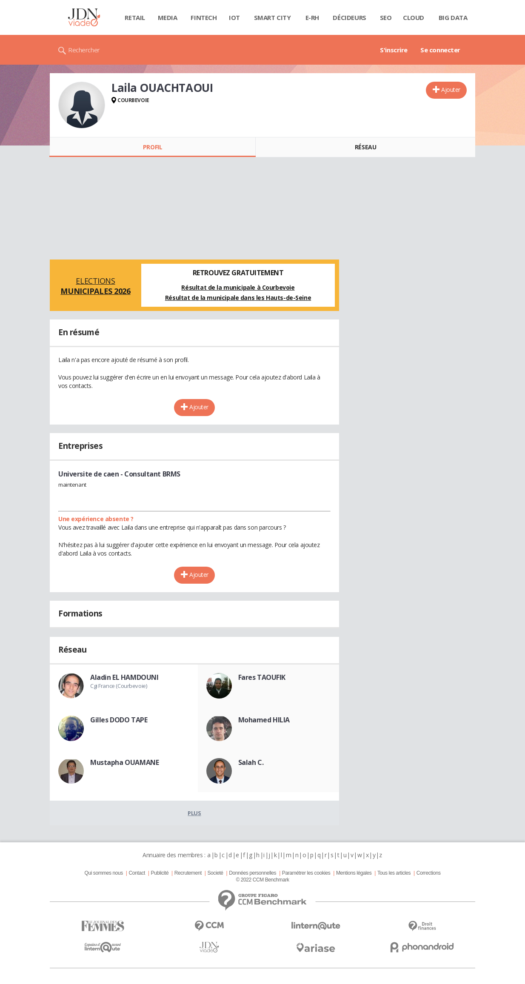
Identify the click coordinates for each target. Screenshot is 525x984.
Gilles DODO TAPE (118, 719)
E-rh (312, 17)
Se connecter (440, 50)
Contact (137, 873)
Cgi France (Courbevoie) (118, 686)
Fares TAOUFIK (262, 677)
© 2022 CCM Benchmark (262, 880)
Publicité (160, 873)
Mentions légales (353, 873)
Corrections (429, 873)
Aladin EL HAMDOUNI (124, 677)
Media (167, 17)
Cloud (413, 17)
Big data (453, 17)
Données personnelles (252, 873)
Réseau (365, 147)
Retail (135, 17)
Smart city (272, 17)
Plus (194, 813)
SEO (386, 17)
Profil (152, 147)
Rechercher (84, 50)
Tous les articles (394, 873)
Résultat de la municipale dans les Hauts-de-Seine (238, 298)
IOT (234, 17)
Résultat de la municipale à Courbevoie (237, 287)
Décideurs (349, 17)
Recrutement (188, 873)
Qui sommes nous (103, 873)
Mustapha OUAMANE (124, 762)
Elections (95, 286)
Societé (215, 873)
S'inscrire (394, 50)
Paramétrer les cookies (306, 873)
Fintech (204, 17)
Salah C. (251, 762)
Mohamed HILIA (264, 719)
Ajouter (450, 90)
